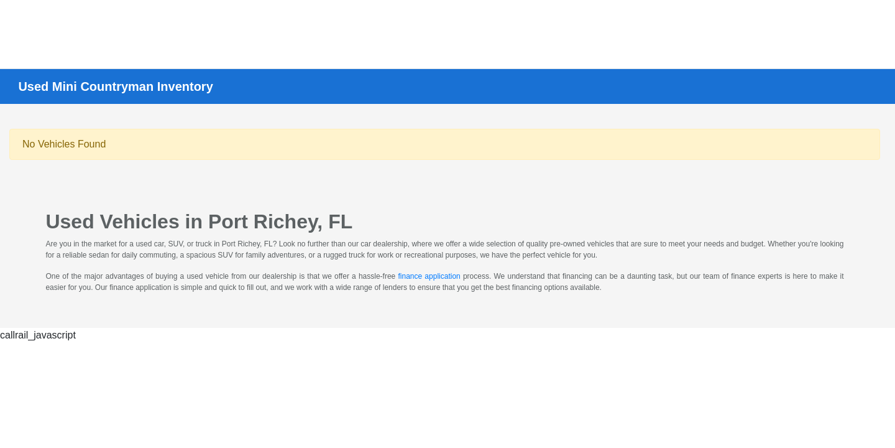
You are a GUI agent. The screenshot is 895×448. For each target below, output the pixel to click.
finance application (429, 276)
